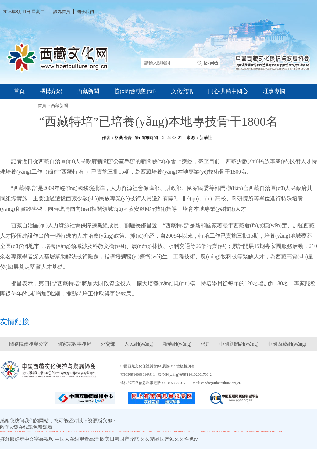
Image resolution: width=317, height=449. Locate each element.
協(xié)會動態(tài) (135, 91)
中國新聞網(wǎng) (238, 344)
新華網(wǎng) (176, 344)
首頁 (19, 91)
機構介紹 (51, 91)
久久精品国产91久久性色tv (169, 439)
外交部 (108, 344)
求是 (205, 344)
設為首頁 (61, 11)
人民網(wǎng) (138, 344)
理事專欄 (274, 91)
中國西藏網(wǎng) (287, 344)
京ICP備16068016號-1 (137, 374)
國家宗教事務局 (74, 344)
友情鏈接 (14, 321)
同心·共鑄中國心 (228, 91)
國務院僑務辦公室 (28, 344)
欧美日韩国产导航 (119, 439)
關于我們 (85, 11)
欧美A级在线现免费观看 (26, 427)
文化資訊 (182, 91)
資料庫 (22, 106)
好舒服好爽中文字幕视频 (27, 439)
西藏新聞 (88, 91)
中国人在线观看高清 (77, 439)
